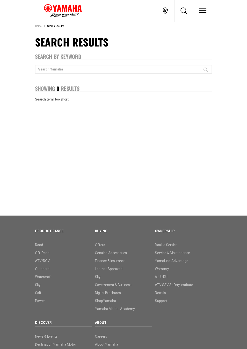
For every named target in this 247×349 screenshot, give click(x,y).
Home (38, 26)
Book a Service (166, 245)
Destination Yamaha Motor (55, 344)
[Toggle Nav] (202, 11)
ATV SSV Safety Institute (174, 285)
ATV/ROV (42, 261)
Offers (100, 245)
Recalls (160, 293)
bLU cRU (161, 277)
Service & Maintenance (172, 253)
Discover (43, 323)
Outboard (42, 269)
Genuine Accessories (111, 253)
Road (39, 245)
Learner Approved (109, 269)
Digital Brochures (108, 293)
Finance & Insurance (110, 261)
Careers (101, 336)
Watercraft (43, 277)
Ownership (165, 231)
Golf (38, 293)
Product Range (49, 231)
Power (40, 301)
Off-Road (42, 253)
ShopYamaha (105, 301)
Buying (101, 231)
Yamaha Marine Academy (115, 309)
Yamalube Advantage (171, 261)
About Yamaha (106, 344)
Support (161, 301)
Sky (38, 285)
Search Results (55, 26)
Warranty (162, 269)
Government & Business (113, 285)
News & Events (46, 336)
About (101, 323)
